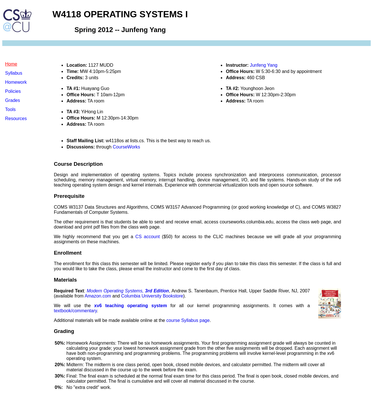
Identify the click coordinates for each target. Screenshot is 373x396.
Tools (10, 109)
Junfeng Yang (263, 65)
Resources (16, 118)
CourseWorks (126, 146)
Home (11, 64)
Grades (12, 100)
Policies (13, 91)
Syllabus (13, 73)
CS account (147, 236)
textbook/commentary (75, 310)
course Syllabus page (188, 320)
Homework (16, 82)
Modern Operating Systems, (128, 290)
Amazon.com (98, 296)
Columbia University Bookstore (152, 296)
